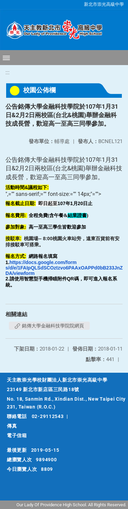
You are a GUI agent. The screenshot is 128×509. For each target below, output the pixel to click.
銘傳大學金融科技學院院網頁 (49, 325)
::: (7, 72)
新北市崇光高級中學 (104, 4)
